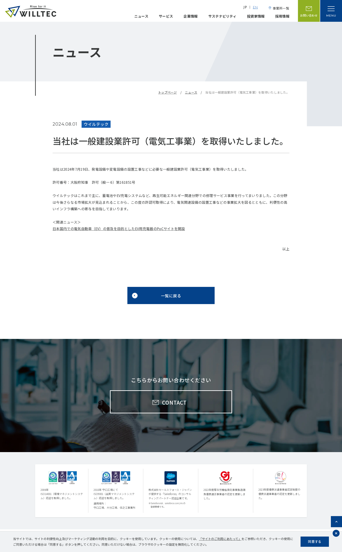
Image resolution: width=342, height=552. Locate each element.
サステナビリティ (222, 16)
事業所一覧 (281, 8)
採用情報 (282, 16)
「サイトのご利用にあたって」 (220, 539)
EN (255, 7)
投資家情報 (256, 16)
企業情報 (190, 16)
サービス (166, 16)
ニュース (141, 16)
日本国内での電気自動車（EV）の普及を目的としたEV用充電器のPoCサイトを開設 (119, 228)
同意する (314, 541)
